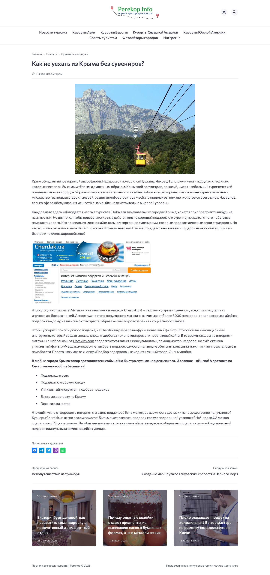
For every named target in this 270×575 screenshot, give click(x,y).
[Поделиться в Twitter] (49, 450)
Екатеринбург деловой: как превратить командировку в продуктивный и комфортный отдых (63, 525)
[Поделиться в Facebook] (34, 450)
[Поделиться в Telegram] (41, 450)
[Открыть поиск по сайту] (234, 12)
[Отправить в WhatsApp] (63, 450)
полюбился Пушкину (138, 181)
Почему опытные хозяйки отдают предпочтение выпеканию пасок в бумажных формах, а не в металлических (134, 525)
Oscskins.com (83, 341)
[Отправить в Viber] (55, 450)
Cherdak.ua (54, 418)
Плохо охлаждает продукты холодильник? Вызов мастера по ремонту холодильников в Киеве (205, 525)
